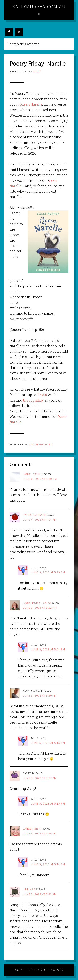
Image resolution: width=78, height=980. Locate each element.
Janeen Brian (32, 828)
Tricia (42, 395)
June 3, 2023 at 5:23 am (40, 894)
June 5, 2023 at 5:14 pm (48, 864)
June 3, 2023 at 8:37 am (40, 778)
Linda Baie (30, 889)
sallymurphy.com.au (39, 6)
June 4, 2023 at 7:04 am (40, 519)
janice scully (33, 474)
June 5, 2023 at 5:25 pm (48, 572)
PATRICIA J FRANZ (35, 515)
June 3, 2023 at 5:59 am (40, 833)
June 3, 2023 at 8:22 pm (40, 607)
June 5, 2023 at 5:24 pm (48, 649)
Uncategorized (41, 444)
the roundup (33, 400)
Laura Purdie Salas (37, 603)
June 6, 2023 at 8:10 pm (40, 479)
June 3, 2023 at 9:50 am (40, 695)
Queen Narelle (30, 104)
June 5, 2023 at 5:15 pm (48, 743)
